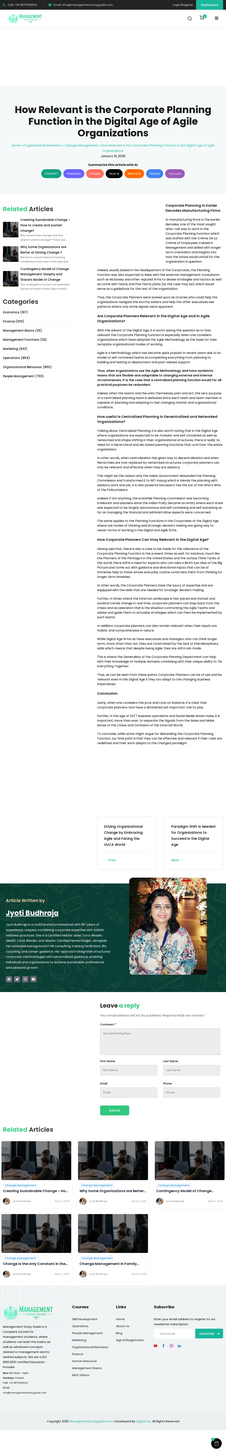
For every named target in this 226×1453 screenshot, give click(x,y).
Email (103, 1083)
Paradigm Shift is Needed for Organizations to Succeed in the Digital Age (193, 843)
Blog (119, 1333)
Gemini (155, 174)
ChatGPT (51, 174)
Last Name (170, 1061)
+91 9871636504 (18, 1382)
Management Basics (87, 1368)
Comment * (108, 1024)
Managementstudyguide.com (91, 1421)
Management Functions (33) (25, 340)
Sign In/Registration (130, 1340)
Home (16, 145)
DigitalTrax (143, 1421)
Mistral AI (134, 174)
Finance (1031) (13, 321)
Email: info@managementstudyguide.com (81, 5)
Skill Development (85, 1319)
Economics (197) (15, 312)
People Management (87, 1333)
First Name (107, 1061)
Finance (77, 1354)
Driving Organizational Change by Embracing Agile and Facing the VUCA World (126, 843)
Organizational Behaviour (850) (27, 367)
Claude (95, 174)
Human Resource (84, 1361)
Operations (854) (16, 358)
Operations (80, 1326)
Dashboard (209, 5)
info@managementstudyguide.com (25, 1392)
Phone (167, 1083)
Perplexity (74, 174)
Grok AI (114, 174)
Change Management (81, 145)
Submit (114, 1110)
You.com (175, 174)
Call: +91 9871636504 (20, 5)
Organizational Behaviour (43, 145)
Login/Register (183, 5)
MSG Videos (80, 1375)
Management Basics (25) (22, 330)
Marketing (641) (15, 349)
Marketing (79, 1340)
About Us (122, 1326)
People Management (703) (23, 376)
